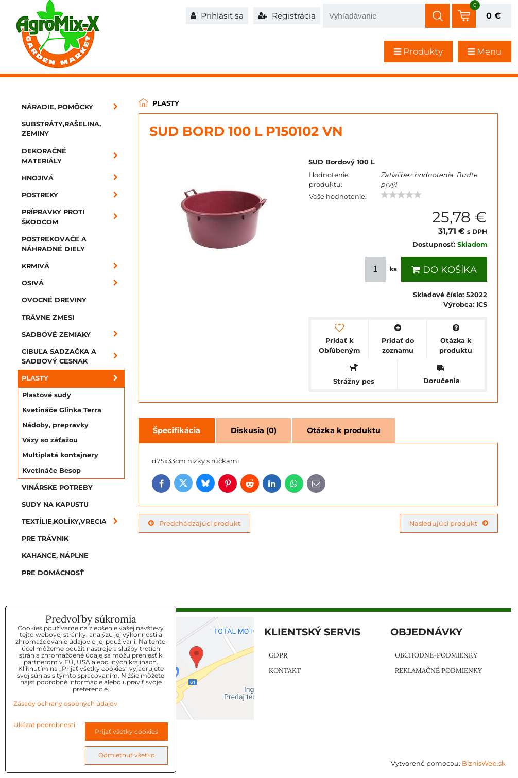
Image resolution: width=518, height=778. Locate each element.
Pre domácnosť (53, 573)
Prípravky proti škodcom (73, 216)
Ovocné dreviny (54, 300)
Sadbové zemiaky (73, 334)
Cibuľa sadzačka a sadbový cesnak (73, 356)
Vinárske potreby (57, 487)
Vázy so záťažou (50, 440)
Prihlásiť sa (217, 16)
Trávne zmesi (48, 317)
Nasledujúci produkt (448, 523)
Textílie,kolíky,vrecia (73, 521)
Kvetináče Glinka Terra (61, 410)
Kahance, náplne (55, 555)
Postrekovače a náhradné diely (54, 244)
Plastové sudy (46, 395)
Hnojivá (73, 177)
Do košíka (444, 269)
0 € (493, 16)
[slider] (401, 195)
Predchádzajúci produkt (194, 523)
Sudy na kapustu (55, 504)
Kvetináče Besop (51, 470)
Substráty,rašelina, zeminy (61, 128)
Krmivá (73, 265)
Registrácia (287, 16)
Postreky (73, 194)
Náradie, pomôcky (73, 106)
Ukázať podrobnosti (44, 724)
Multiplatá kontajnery (60, 455)
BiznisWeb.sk (484, 763)
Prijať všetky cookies (126, 731)
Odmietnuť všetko (126, 755)
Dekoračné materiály (73, 156)
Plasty (73, 378)
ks (382, 269)
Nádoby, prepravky (55, 425)
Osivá (73, 282)
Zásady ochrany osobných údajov (65, 703)
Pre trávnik (45, 538)
